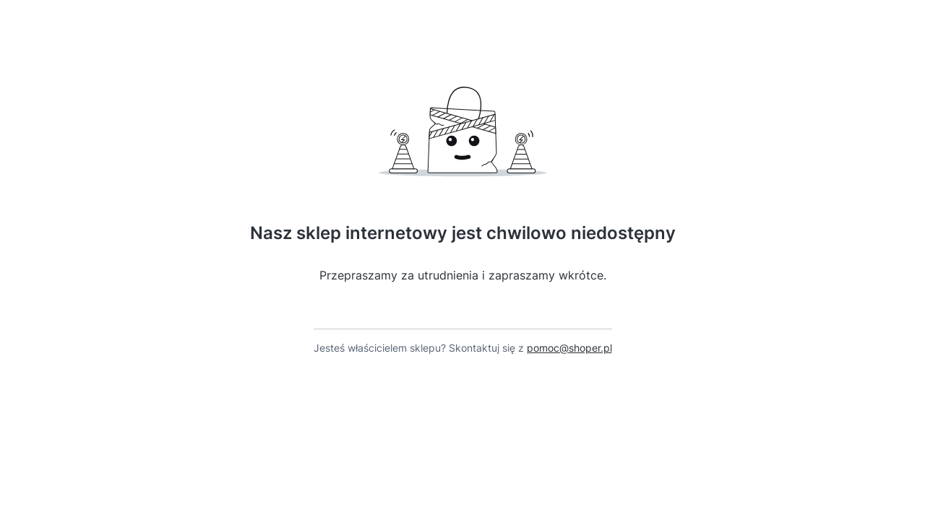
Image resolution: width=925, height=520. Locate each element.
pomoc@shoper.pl (569, 348)
